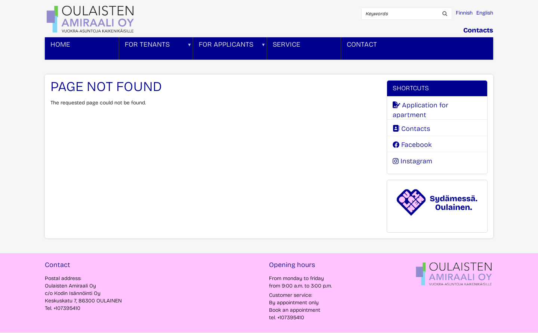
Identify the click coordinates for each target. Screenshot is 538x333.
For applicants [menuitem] (229, 50)
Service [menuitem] (286, 44)
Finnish (464, 13)
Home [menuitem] (60, 44)
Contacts (478, 30)
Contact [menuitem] (362, 44)
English (484, 13)
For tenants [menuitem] (155, 50)
